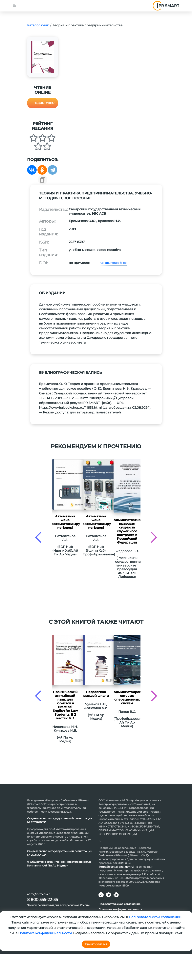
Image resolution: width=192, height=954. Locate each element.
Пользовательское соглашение (119, 903)
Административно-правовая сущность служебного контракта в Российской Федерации (127, 531)
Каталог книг (38, 25)
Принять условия (96, 944)
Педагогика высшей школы (96, 694)
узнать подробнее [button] (113, 263)
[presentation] (38, 537)
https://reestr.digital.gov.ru (116, 866)
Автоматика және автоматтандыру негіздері (65, 521)
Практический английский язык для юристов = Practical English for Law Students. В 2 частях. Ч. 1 (65, 705)
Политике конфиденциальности (45, 933)
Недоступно (43, 103)
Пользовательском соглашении (155, 917)
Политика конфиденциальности (120, 909)
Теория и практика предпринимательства (87, 25)
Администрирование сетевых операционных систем (127, 697)
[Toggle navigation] (14, 5)
